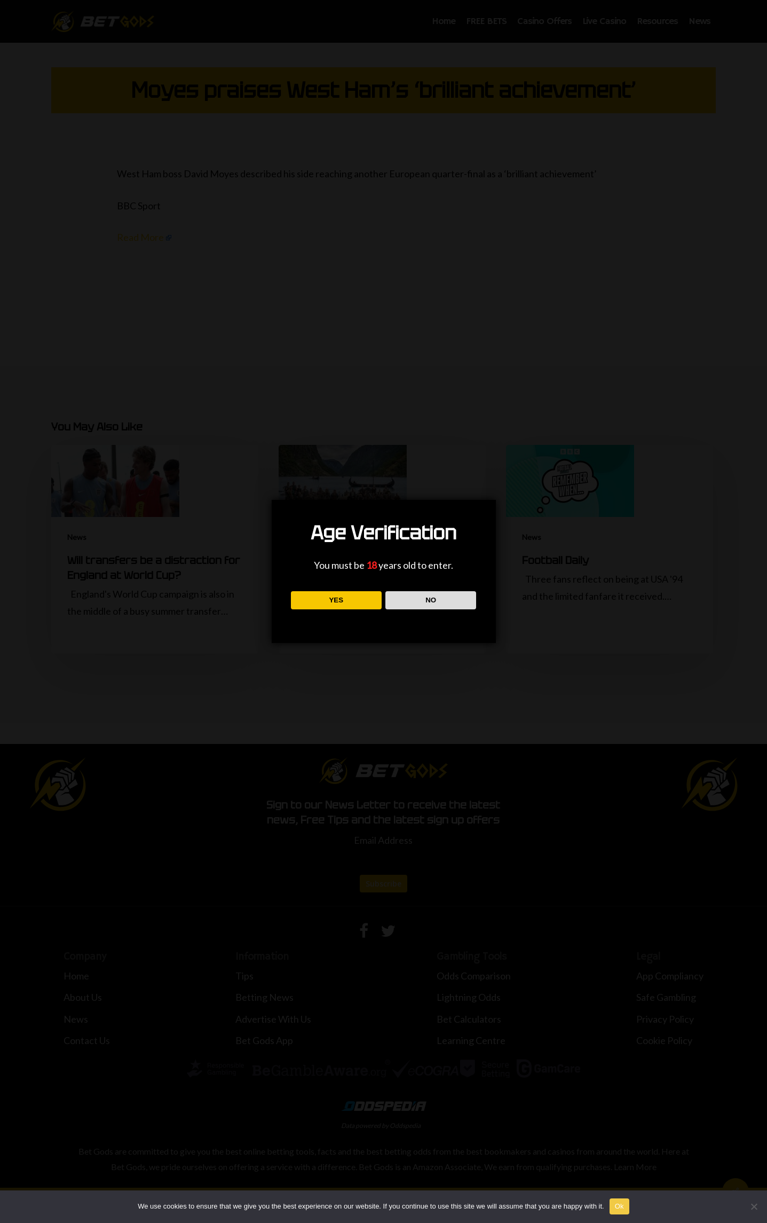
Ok (619, 1206)
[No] (753, 1206)
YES (336, 600)
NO (430, 600)
